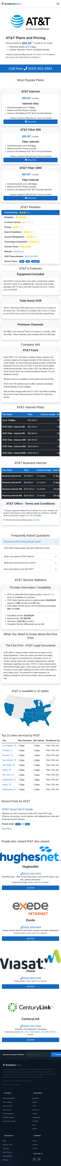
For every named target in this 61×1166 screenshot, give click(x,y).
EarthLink (35, 1098)
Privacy (5, 1084)
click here (36, 520)
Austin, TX (6, 785)
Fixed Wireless (34, 1032)
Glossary (6, 1148)
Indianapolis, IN (8, 789)
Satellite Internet (8, 1117)
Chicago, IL (7, 750)
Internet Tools (7, 1145)
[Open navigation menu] (58, 3)
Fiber (21, 261)
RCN (34, 1125)
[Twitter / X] (39, 1159)
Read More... (7, 829)
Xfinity (34, 1102)
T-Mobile (35, 1121)
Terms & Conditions (14, 1084)
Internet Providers (9, 1098)
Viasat (34, 1113)
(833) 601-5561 (30, 68)
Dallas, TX (6, 770)
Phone (39, 882)
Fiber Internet (7, 1102)
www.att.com (18, 252)
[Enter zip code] (38, 1054)
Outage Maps (7, 1156)
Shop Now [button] (30, 122)
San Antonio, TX (9, 760)
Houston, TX (7, 755)
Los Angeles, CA (9, 745)
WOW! (34, 1129)
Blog (27, 824)
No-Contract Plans (9, 1121)
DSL (27, 261)
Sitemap (6, 1160)
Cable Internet (8, 1106)
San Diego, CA (8, 765)
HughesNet (36, 1117)
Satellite (30, 882)
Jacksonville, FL (9, 780)
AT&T (16, 357)
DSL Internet (7, 1110)
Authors (35, 1145)
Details (30, 888)
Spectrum (35, 1110)
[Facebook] (34, 1159)
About (34, 1141)
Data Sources (7, 1152)
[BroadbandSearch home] (11, 3)
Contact (35, 1148)
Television (35, 261)
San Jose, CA (8, 775)
